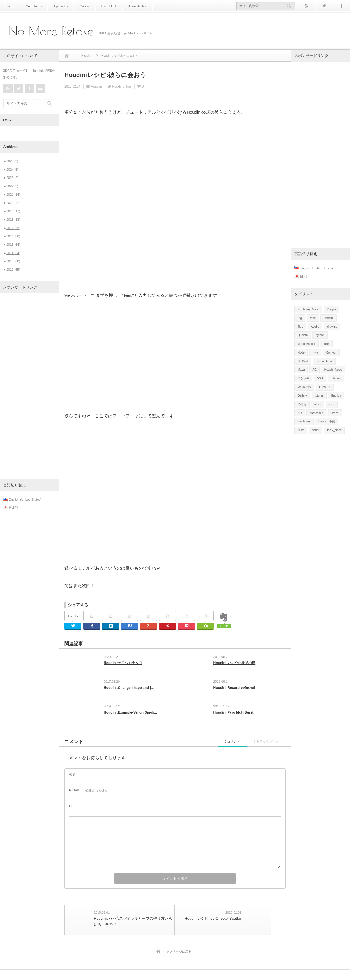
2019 (13, 211)
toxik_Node (334, 430)
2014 (13, 253)
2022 (12, 186)
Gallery (81, 6)
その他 (302, 404)
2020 (13, 202)
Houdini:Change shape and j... (129, 689)
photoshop (316, 413)
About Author (132, 6)
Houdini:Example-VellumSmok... (130, 715)
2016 (13, 236)
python (320, 335)
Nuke (301, 430)
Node (301, 352)
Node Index (32, 6)
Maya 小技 (304, 387)
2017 (13, 228)
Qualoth (303, 335)
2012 (13, 269)
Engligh (336, 395)
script (315, 430)
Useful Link (105, 6)
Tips (128, 86)
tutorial (319, 395)
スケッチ (303, 378)
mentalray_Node (308, 309)
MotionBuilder (306, 343)
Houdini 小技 (326, 421)
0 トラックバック (261, 744)
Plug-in (331, 309)
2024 (12, 169)
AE (314, 369)
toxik (326, 343)
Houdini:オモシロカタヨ (123, 663)
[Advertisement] (29, 386)
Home (10, 6)
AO (300, 413)
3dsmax (336, 378)
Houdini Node (333, 369)
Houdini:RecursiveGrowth (235, 689)
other (317, 404)
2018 (13, 219)
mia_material (324, 361)
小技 (315, 352)
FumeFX (324, 387)
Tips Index (58, 6)
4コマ (335, 413)
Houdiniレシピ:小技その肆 (234, 663)
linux (332, 404)
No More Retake (51, 31)
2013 (13, 261)
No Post (303, 361)
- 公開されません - (89, 794)
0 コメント (218, 744)
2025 (12, 161)
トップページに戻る (177, 952)
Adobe (315, 326)
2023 (12, 177)
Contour (331, 352)
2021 (13, 194)
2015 (13, 244)
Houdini (96, 86)
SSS (320, 378)
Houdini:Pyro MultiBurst (233, 715)
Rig (300, 318)
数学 (313, 318)
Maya (301, 369)
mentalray (304, 421)
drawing (332, 326)
